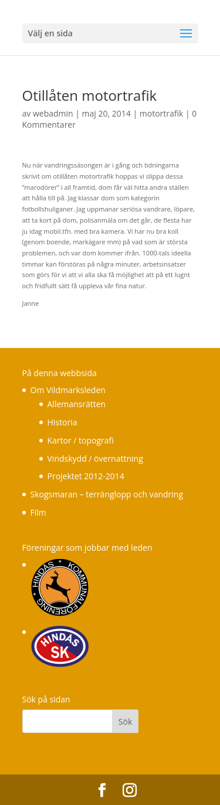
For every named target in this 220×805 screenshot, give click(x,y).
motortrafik (162, 113)
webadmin (53, 113)
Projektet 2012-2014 (86, 476)
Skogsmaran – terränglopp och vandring (107, 494)
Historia (62, 422)
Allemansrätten (77, 404)
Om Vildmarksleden (68, 389)
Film (38, 512)
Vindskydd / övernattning (95, 458)
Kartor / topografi (81, 440)
